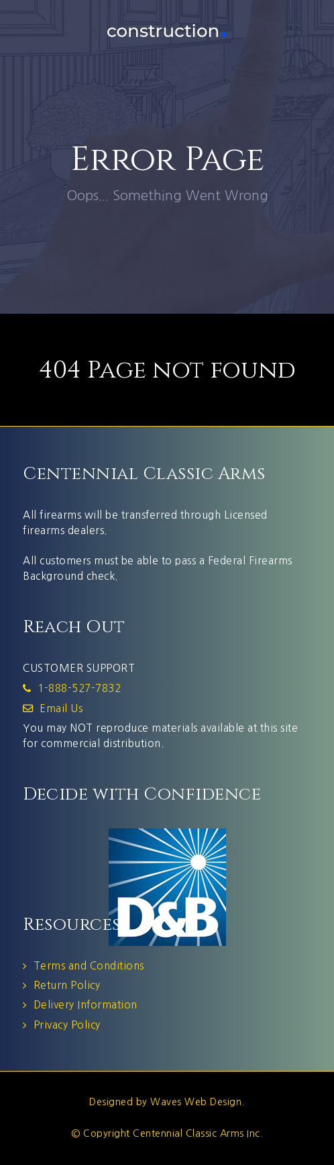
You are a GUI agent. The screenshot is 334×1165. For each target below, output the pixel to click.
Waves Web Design (195, 1102)
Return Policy (67, 985)
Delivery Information (85, 1005)
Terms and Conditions (89, 966)
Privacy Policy (67, 1025)
